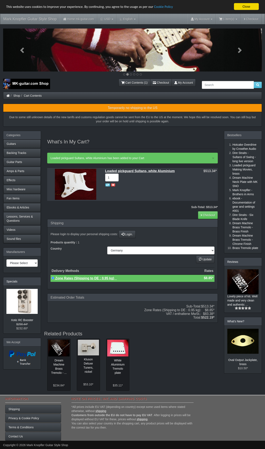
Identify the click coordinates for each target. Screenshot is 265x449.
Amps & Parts (15, 171)
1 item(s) (228, 19)
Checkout (251, 19)
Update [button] (205, 259)
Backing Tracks (16, 153)
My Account (183, 82)
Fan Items (13, 198)
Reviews (232, 261)
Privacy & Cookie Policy (23, 418)
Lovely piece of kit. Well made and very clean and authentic (242, 300)
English (127, 19)
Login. (127, 234)
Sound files (14, 239)
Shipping (14, 409)
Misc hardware (16, 189)
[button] (22, 50)
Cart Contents (33, 95)
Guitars (11, 143)
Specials (11, 281)
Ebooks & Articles (18, 207)
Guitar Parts (14, 162)
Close (246, 6)
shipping (100, 411)
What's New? (235, 321)
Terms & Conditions (21, 427)
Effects (11, 180)
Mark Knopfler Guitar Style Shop (30, 19)
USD (107, 19)
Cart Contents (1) (134, 82)
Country (56, 248)
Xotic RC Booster (22, 320)
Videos (11, 229)
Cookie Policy (163, 7)
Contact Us (15, 436)
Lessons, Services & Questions (20, 218)
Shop (16, 95)
